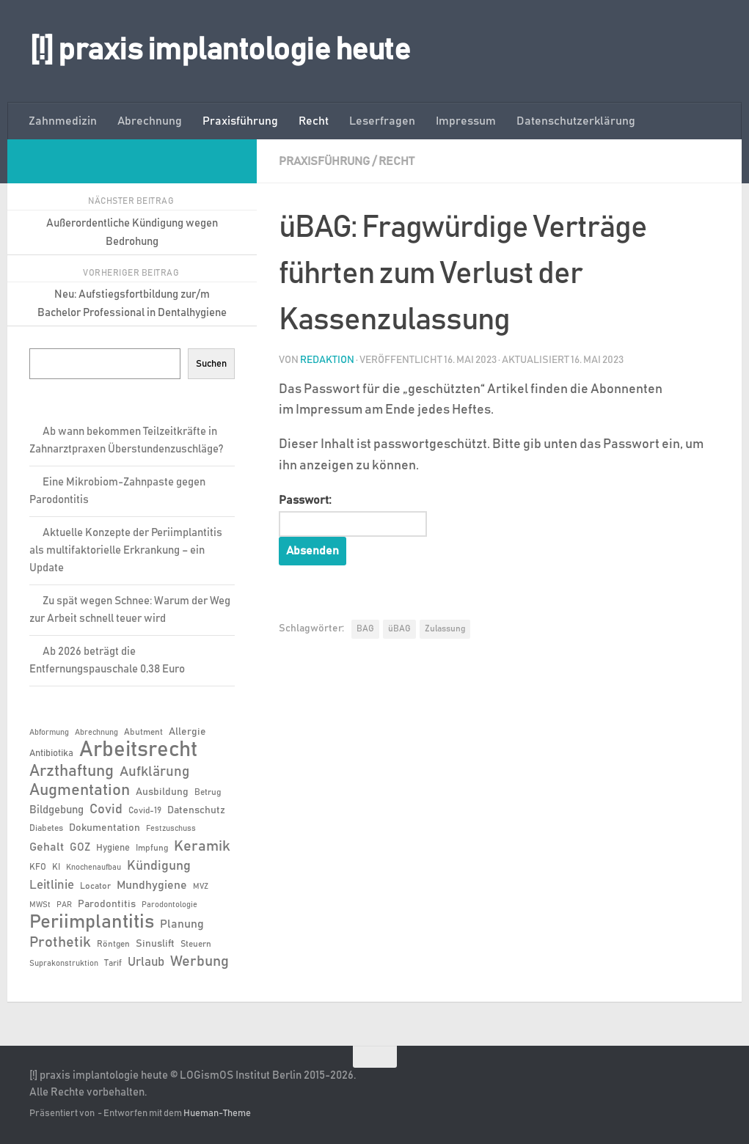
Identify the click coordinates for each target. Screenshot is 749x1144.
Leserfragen (382, 121)
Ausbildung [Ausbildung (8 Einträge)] (162, 792)
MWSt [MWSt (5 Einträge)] (40, 905)
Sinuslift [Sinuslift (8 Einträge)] (155, 944)
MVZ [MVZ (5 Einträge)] (200, 886)
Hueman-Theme (217, 1113)
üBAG (399, 628)
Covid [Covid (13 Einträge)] (106, 809)
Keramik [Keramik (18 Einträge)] (202, 846)
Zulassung (445, 628)
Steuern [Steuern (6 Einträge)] (195, 943)
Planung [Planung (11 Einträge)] (182, 924)
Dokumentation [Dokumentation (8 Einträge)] (104, 828)
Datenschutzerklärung (575, 121)
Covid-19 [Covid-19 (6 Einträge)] (144, 810)
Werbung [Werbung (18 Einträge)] (199, 961)
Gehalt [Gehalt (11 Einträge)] (46, 847)
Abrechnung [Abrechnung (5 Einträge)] (96, 732)
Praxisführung (240, 121)
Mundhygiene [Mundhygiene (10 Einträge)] (152, 885)
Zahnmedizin (63, 121)
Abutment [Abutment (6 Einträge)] (143, 731)
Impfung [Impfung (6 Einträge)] (152, 847)
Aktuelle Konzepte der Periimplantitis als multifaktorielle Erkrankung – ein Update (125, 550)
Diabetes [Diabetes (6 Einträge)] (46, 828)
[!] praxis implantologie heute (219, 50)
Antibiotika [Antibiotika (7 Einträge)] (51, 753)
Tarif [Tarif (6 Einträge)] (113, 962)
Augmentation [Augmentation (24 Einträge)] (79, 790)
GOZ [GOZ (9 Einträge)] (80, 847)
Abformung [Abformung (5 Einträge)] (49, 732)
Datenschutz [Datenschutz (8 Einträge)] (196, 810)
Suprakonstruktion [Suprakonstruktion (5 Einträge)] (63, 963)
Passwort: (353, 515)
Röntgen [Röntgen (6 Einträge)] (113, 943)
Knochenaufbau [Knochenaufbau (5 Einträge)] (93, 867)
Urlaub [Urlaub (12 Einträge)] (146, 962)
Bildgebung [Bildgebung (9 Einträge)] (56, 809)
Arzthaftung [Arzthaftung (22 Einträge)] (71, 771)
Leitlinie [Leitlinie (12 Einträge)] (51, 885)
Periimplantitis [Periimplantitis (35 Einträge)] (91, 922)
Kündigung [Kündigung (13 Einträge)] (159, 866)
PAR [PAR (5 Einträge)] (64, 905)
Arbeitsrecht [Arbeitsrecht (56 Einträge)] (138, 750)
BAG (365, 628)
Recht (314, 121)
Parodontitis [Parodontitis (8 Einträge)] (107, 904)
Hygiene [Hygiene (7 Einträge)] (113, 848)
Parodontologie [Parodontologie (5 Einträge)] (169, 905)
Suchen (211, 364)
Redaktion (327, 360)
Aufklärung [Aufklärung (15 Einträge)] (154, 772)
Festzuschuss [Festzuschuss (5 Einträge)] (171, 828)
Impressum (466, 121)
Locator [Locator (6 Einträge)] (95, 885)
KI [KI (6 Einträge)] (56, 866)
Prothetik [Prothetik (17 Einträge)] (60, 942)
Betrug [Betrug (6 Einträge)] (207, 792)
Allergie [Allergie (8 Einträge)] (187, 732)
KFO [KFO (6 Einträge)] (37, 866)
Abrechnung (149, 121)
